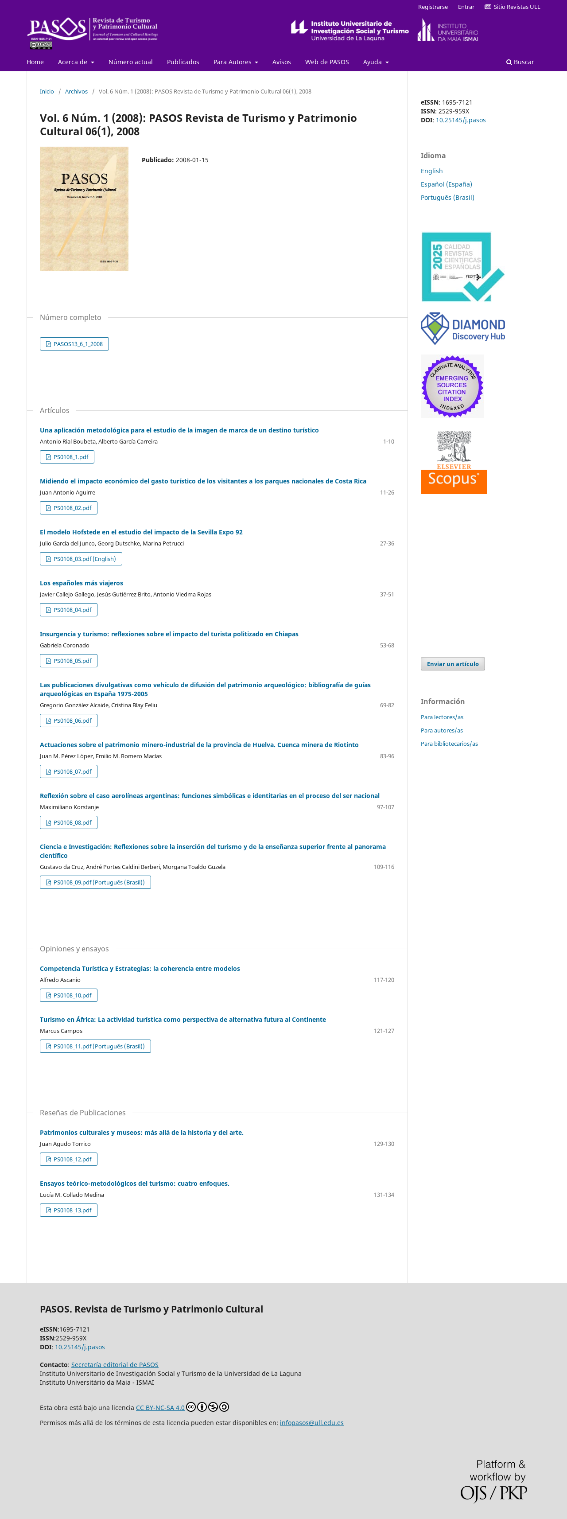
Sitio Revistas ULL (512, 7)
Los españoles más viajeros (81, 583)
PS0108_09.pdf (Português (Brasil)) (98, 882)
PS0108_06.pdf (71, 720)
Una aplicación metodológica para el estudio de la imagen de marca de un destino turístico (179, 430)
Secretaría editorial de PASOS (115, 1364)
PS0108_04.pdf (71, 610)
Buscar (520, 62)
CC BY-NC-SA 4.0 (182, 1407)
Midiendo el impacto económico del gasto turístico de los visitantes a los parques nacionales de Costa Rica (203, 481)
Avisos (281, 62)
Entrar (466, 7)
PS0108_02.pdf (71, 508)
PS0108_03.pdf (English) (84, 559)
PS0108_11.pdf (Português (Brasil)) (98, 1046)
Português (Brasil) (447, 197)
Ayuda (373, 62)
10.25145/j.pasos (461, 120)
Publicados (183, 62)
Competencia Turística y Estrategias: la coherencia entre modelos (140, 968)
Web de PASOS (327, 62)
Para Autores (233, 62)
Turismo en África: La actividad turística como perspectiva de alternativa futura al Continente (183, 1019)
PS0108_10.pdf (71, 995)
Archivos (76, 91)
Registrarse (433, 7)
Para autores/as (442, 730)
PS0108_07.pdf (71, 771)
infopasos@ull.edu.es (312, 1422)
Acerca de (73, 62)
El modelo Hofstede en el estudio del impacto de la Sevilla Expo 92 (141, 532)
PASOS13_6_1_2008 (77, 344)
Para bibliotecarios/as (449, 744)
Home (35, 62)
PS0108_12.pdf (71, 1159)
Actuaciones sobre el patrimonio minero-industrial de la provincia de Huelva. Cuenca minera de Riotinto (199, 744)
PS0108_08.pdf (71, 822)
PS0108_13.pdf (71, 1210)
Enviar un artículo (453, 664)
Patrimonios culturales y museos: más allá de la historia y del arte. (142, 1132)
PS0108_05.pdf (71, 661)
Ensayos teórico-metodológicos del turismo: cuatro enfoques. (134, 1183)
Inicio (47, 91)
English (432, 171)
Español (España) (446, 184)
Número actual (131, 62)
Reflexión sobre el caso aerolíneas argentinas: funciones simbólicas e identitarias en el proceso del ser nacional (210, 795)
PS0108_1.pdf (70, 457)
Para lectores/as (442, 717)
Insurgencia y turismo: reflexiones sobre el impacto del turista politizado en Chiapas (169, 634)
